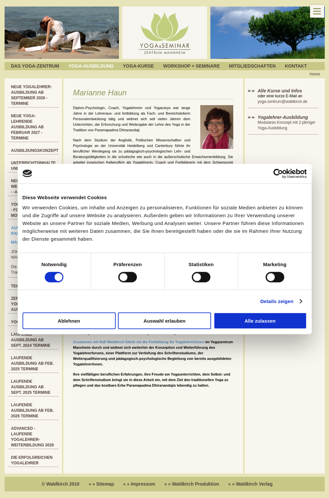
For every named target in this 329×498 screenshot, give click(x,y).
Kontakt (296, 66)
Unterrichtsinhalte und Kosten (33, 166)
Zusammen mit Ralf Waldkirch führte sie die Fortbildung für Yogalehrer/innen (139, 342)
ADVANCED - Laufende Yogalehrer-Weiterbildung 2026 (32, 436)
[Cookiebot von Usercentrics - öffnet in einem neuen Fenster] (278, 173)
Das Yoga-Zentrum (35, 66)
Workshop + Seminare (191, 66)
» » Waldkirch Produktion (191, 484)
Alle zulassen (259, 321)
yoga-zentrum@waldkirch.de (282, 101)
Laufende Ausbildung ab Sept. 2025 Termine (31, 387)
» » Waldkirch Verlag (250, 484)
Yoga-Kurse (138, 66)
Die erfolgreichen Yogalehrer (32, 460)
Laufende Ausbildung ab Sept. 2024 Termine (31, 340)
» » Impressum (139, 484)
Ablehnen (69, 321)
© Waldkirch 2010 (61, 484)
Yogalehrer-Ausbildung (283, 117)
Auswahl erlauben (164, 321)
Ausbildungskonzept (34, 150)
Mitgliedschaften (252, 66)
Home (314, 74)
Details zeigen (276, 301)
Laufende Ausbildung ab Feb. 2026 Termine (32, 410)
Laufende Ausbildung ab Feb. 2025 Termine (32, 363)
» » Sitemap (101, 484)
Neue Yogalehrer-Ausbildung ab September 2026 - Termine (31, 95)
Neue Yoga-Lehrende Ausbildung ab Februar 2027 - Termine (27, 127)
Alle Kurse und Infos (281, 90)
